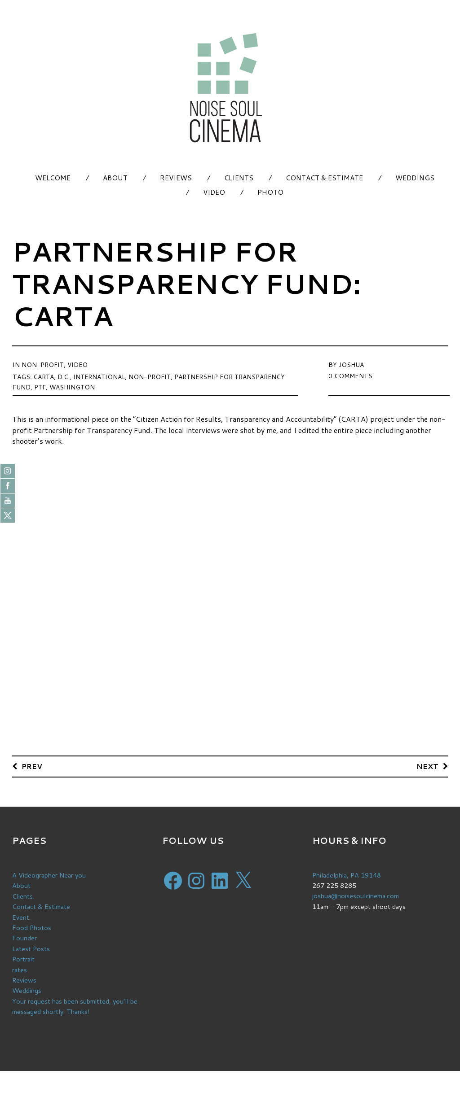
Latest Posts (31, 947)
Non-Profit (43, 364)
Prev (32, 766)
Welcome (53, 178)
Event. (21, 917)
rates (19, 968)
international (100, 375)
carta (43, 375)
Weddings (414, 178)
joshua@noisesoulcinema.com (356, 896)
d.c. (64, 375)
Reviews (176, 178)
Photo (270, 192)
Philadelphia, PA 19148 (347, 875)
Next (427, 766)
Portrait (23, 958)
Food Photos (32, 927)
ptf (40, 385)
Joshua (351, 364)
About (115, 178)
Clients (238, 178)
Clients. (23, 896)
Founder (24, 937)
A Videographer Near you (49, 875)
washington (73, 385)
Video (214, 192)
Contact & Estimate (324, 178)
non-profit (152, 375)
